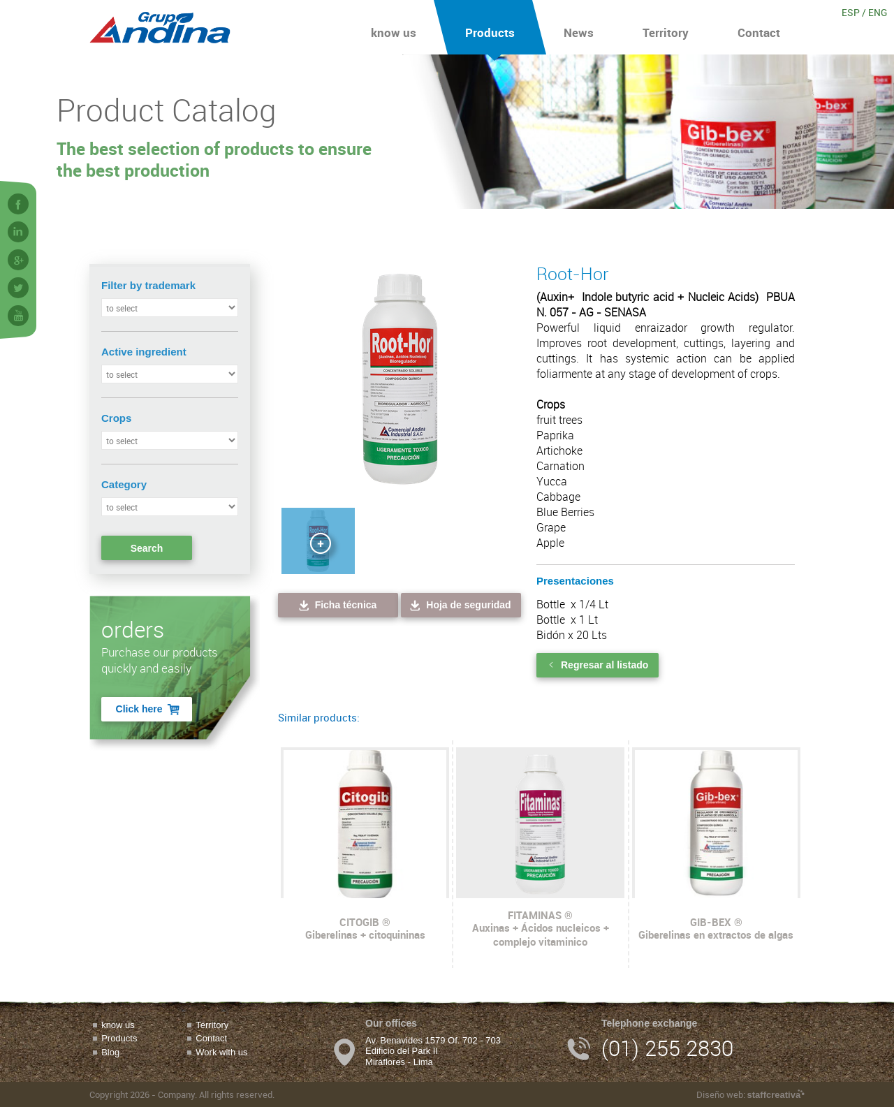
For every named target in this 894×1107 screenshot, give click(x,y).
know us (393, 27)
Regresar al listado (597, 664)
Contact (759, 27)
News (578, 27)
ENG (877, 12)
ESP (851, 12)
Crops (116, 418)
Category (124, 484)
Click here (149, 709)
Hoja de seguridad (459, 605)
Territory (665, 27)
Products (490, 27)
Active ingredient (143, 352)
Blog (110, 1052)
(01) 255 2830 (667, 1048)
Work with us (221, 1052)
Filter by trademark (148, 285)
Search (147, 548)
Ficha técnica (337, 605)
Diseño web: (750, 1094)
